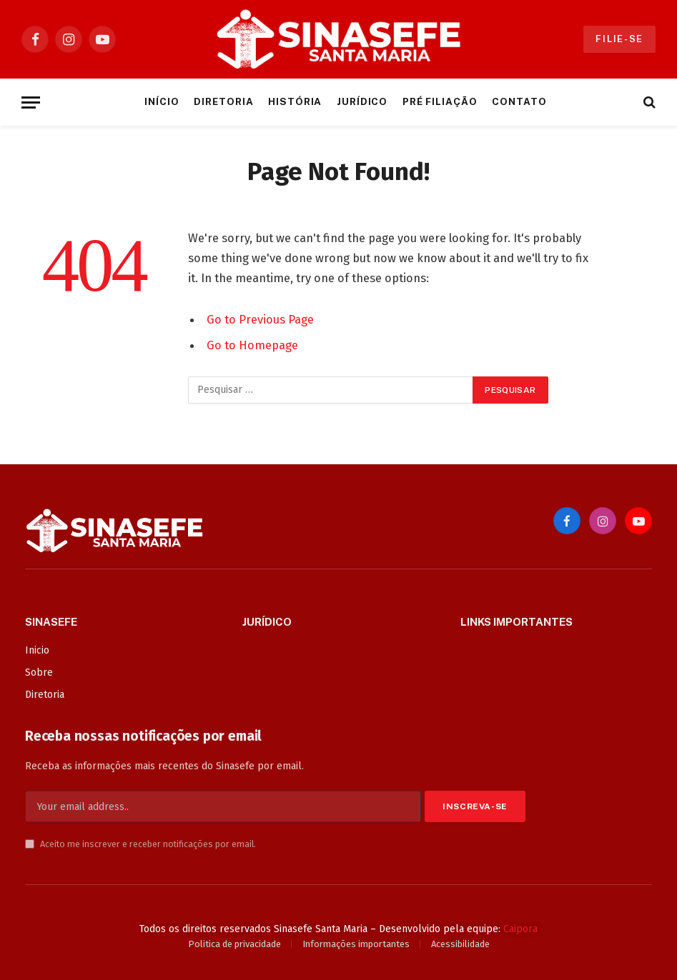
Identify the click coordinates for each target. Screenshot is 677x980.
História (295, 101)
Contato (519, 101)
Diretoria (224, 101)
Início (161, 101)
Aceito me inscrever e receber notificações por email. (140, 844)
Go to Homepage (252, 345)
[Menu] (30, 102)
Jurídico (362, 101)
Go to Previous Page (260, 319)
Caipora (520, 929)
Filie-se (619, 39)
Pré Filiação (440, 101)
